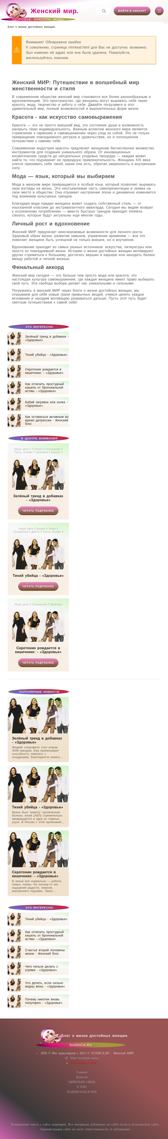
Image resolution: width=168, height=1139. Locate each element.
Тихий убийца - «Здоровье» (38, 575)
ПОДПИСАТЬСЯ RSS (82, 1092)
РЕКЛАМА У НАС (84, 1063)
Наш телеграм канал (82, 1058)
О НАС (82, 1086)
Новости (82, 1077)
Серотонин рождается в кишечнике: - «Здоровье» (38, 650)
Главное (81, 1072)
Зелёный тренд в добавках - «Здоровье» (38, 498)
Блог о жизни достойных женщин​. (32, 26)
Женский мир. (41, 13)
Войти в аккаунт (132, 10)
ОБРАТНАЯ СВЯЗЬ (81, 1082)
